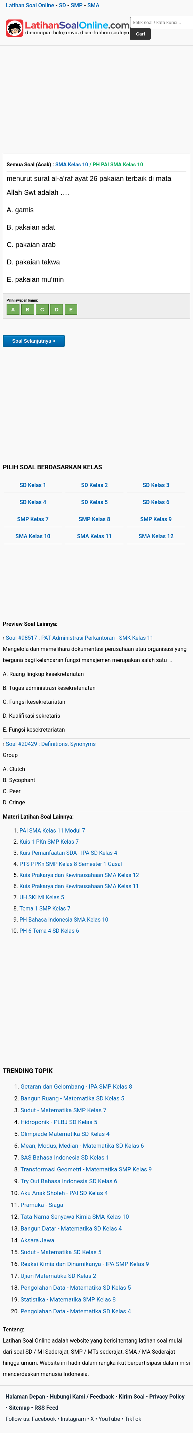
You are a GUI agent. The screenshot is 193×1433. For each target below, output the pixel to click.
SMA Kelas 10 (71, 164)
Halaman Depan (25, 1396)
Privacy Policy (166, 1396)
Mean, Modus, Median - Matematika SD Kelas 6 (82, 1145)
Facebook (44, 1419)
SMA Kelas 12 (155, 536)
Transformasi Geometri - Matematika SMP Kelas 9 (86, 1169)
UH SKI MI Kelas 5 (41, 897)
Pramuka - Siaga (42, 1204)
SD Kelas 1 (32, 485)
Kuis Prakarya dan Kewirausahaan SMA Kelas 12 (79, 875)
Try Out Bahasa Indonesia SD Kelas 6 (69, 1181)
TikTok (133, 1419)
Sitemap (19, 1407)
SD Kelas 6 (156, 502)
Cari (140, 34)
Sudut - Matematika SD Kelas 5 (61, 1252)
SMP (76, 5)
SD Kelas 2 (94, 485)
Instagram (73, 1419)
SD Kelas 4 (32, 502)
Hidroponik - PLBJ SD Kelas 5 (59, 1121)
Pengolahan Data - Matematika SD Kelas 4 (76, 1311)
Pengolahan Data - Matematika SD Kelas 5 (76, 1287)
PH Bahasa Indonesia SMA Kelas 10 (63, 919)
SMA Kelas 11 (94, 536)
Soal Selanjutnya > (33, 341)
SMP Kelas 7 (33, 519)
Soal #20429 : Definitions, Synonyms (51, 744)
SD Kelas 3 (156, 485)
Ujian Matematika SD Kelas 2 (58, 1275)
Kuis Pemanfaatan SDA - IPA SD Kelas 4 (68, 853)
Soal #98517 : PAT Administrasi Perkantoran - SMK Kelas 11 (79, 638)
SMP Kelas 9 (156, 519)
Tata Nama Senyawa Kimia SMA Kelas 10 (75, 1216)
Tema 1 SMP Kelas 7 (45, 908)
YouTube (109, 1419)
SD (62, 5)
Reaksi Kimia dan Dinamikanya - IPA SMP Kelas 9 (85, 1263)
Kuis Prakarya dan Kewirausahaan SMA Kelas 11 (79, 886)
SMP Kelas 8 (94, 519)
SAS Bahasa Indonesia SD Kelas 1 (65, 1157)
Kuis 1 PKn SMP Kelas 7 (49, 841)
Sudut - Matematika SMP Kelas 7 (63, 1110)
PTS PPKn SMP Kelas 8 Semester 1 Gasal (70, 864)
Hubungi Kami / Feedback (82, 1396)
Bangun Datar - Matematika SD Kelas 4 (71, 1228)
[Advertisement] (96, 97)
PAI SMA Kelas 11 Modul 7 (52, 830)
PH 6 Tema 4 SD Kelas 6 (49, 931)
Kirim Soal (132, 1396)
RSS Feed (46, 1407)
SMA (93, 5)
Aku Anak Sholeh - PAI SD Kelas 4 (64, 1192)
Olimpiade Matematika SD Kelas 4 (65, 1133)
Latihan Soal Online (30, 5)
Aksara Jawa (37, 1240)
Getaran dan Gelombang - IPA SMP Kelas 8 (76, 1086)
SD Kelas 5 (94, 502)
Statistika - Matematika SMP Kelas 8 (68, 1299)
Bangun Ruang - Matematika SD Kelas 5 (72, 1098)
